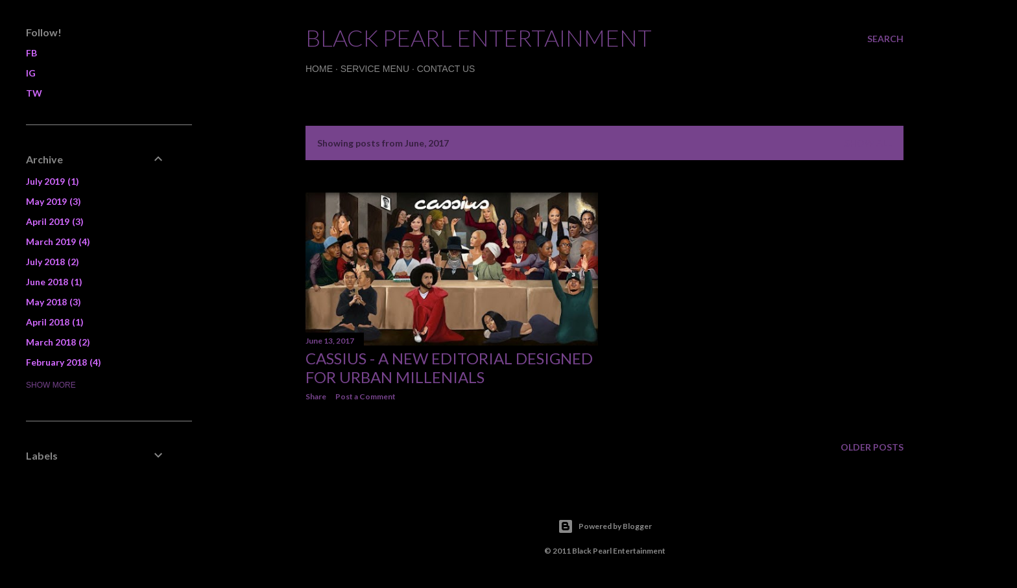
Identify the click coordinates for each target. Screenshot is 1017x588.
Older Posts (872, 447)
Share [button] (315, 396)
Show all (868, 142)
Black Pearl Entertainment (478, 37)
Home (319, 69)
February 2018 (63, 362)
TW (34, 93)
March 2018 (58, 341)
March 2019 (58, 241)
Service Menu (375, 69)
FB (31, 52)
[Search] (885, 38)
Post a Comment (365, 396)
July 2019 (52, 181)
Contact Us (446, 69)
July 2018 (52, 261)
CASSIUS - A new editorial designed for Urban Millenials (449, 367)
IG (31, 72)
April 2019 (55, 221)
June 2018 (54, 281)
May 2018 (53, 301)
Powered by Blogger (605, 526)
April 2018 (55, 321)
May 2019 (53, 201)
